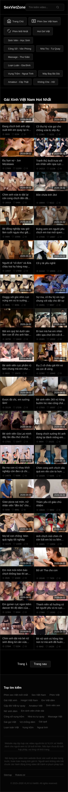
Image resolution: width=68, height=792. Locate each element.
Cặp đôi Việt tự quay (14, 705)
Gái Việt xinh (10, 700)
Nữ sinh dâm (10, 711)
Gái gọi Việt (10, 722)
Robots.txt (20, 775)
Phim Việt (54, 695)
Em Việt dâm (48, 700)
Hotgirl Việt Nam (29, 700)
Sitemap (8, 775)
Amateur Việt (35, 705)
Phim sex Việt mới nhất (16, 695)
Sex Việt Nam (39, 695)
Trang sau (40, 664)
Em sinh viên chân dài (32, 710)
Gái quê (43, 721)
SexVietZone (15, 7)
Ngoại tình (42, 727)
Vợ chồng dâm (27, 722)
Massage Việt (55, 716)
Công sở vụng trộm (14, 716)
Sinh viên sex (53, 705)
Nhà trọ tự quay (36, 716)
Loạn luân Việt (11, 727)
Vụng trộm (28, 727)
